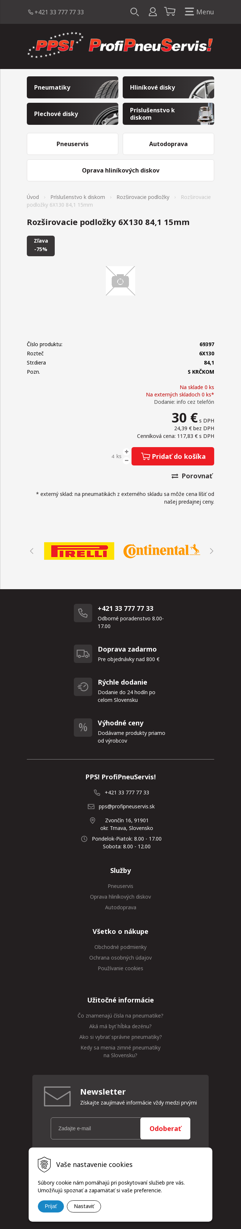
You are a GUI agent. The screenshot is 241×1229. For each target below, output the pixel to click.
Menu (198, 12)
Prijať (51, 1206)
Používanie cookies (120, 968)
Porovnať (192, 475)
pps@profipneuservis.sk (127, 806)
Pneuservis (120, 885)
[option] (79, 551)
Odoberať (165, 1128)
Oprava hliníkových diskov (120, 896)
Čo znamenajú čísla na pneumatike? (120, 1015)
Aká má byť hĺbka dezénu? (120, 1026)
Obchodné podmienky (120, 946)
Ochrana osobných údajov (120, 957)
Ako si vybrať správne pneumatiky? (120, 1036)
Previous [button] (30, 551)
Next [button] (210, 551)
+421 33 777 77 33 (59, 12)
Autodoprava (120, 907)
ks (119, 456)
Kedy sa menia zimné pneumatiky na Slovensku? (120, 1051)
